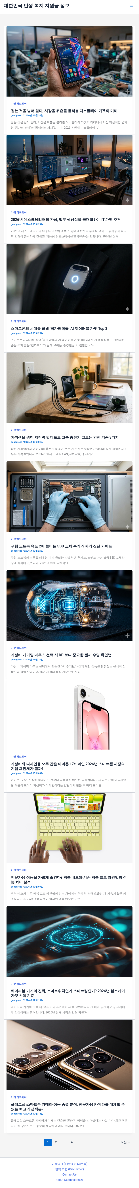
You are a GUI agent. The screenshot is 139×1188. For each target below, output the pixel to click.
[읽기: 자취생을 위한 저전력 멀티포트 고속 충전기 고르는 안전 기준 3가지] (69, 387)
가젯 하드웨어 (19, 103)
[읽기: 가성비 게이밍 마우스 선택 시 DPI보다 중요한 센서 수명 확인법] (69, 605)
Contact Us (69, 1174)
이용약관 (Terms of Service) (70, 1163)
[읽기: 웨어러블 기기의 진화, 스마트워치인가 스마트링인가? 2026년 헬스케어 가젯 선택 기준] (69, 941)
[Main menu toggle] (131, 6)
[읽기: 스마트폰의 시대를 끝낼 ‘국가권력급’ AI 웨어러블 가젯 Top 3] (69, 278)
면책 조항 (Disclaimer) (69, 1169)
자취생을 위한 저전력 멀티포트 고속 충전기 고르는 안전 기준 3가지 (65, 437)
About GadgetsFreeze (69, 1180)
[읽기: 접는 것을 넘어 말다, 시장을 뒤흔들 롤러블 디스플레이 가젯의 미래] (69, 61)
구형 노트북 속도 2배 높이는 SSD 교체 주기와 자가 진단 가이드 (61, 546)
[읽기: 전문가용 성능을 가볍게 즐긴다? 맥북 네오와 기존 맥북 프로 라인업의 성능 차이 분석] (69, 827)
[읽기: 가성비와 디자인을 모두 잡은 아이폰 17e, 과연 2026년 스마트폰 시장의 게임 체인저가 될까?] (69, 714)
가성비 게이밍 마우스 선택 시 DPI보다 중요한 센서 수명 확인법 (61, 655)
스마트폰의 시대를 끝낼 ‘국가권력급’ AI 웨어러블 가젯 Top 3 (59, 328)
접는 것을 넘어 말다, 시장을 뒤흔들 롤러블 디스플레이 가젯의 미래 (64, 111)
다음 (126, 1142)
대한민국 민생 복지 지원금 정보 (37, 5)
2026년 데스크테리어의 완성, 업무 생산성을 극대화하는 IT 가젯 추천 (66, 219)
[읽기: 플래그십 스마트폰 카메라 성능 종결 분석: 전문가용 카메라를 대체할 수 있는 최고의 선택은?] (69, 1054)
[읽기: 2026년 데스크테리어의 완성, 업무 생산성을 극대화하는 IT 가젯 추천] (69, 169)
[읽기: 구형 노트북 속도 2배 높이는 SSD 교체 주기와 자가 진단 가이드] (69, 496)
